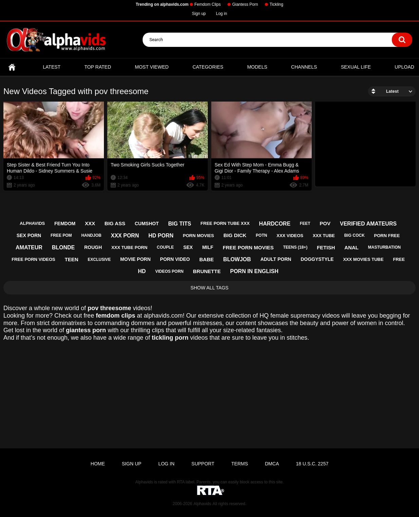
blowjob (237, 259)
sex (188, 247)
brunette (207, 271)
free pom (61, 235)
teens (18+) (295, 247)
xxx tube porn (129, 247)
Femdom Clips (208, 4)
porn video (175, 259)
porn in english (254, 271)
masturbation (384, 247)
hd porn (161, 235)
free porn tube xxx (225, 223)
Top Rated (97, 67)
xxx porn (125, 235)
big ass (115, 223)
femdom (64, 223)
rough (93, 247)
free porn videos (33, 259)
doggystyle (316, 259)
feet (305, 223)
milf (207, 247)
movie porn (135, 259)
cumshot (147, 223)
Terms (239, 463)
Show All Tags (209, 287)
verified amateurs (368, 224)
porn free (387, 235)
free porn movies (248, 247)
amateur (29, 247)
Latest (51, 67)
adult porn (275, 259)
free (399, 259)
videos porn (169, 271)
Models (257, 67)
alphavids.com (163, 315)
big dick (235, 235)
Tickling (276, 4)
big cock (354, 235)
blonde (63, 247)
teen (71, 259)
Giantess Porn (245, 4)
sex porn (29, 235)
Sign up (199, 13)
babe (206, 259)
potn (261, 235)
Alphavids (202, 503)
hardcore (274, 224)
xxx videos (289, 235)
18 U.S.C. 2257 (312, 463)
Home (11, 67)
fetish (326, 247)
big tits (179, 224)
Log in (221, 13)
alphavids (32, 223)
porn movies (198, 235)
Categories (208, 67)
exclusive (99, 259)
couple (165, 247)
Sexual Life (356, 67)
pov (325, 223)
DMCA (272, 463)
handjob (91, 235)
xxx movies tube (363, 259)
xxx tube (324, 235)
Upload (404, 67)
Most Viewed (151, 67)
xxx (90, 223)
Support (203, 463)
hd (142, 271)
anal (351, 247)
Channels (304, 67)
